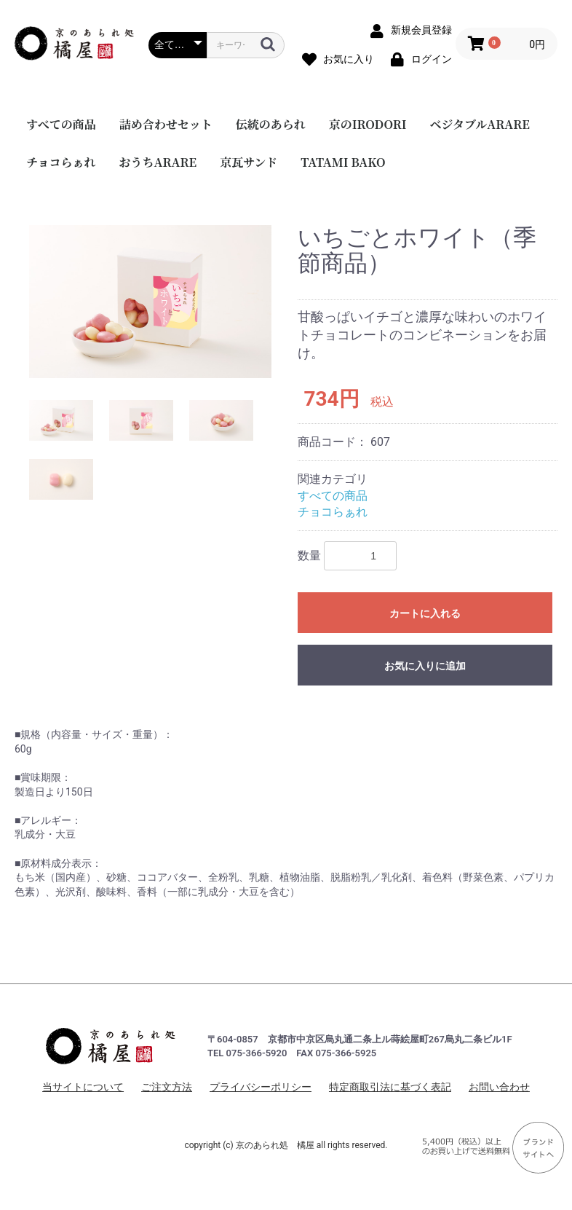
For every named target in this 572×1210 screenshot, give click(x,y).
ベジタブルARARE (480, 124)
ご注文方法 (166, 1087)
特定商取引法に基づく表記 (390, 1087)
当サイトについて (83, 1087)
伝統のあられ (271, 124)
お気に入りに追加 (425, 666)
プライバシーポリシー (260, 1087)
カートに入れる (425, 613)
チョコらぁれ (61, 162)
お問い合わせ (499, 1087)
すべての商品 (61, 124)
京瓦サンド (248, 162)
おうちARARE (158, 162)
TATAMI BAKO (343, 162)
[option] (150, 302)
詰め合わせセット (165, 124)
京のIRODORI (368, 124)
